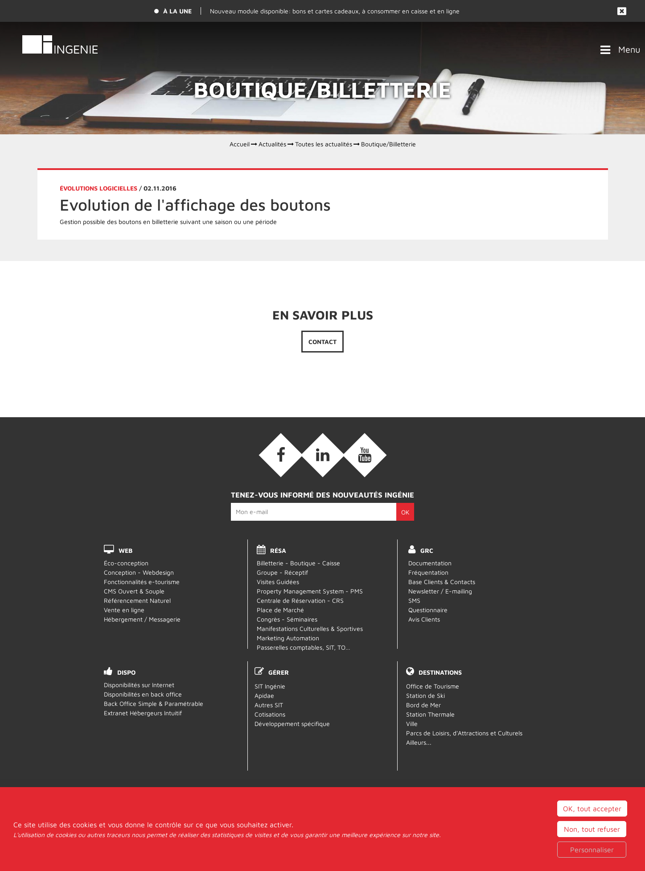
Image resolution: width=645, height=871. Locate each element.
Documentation (430, 563)
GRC (426, 550)
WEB (125, 550)
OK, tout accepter (592, 838)
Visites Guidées (278, 581)
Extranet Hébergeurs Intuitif (143, 713)
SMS (414, 600)
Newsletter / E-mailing (440, 591)
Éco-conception (126, 563)
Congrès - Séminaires (287, 619)
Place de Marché (280, 610)
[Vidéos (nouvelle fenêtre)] (364, 455)
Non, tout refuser (592, 859)
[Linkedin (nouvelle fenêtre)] (322, 455)
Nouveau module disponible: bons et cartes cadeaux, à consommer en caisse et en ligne (335, 11)
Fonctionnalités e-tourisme (142, 581)
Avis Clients (424, 619)
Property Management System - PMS (310, 591)
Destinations (440, 672)
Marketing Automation (288, 638)
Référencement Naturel (137, 600)
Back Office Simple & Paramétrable (153, 703)
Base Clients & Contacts (441, 581)
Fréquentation (428, 572)
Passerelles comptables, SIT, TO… (303, 647)
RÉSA (278, 550)
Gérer (278, 672)
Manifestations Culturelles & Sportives (310, 628)
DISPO (126, 672)
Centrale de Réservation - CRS (300, 600)
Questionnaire (428, 610)
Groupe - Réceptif (282, 572)
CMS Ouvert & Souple (134, 591)
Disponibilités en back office (143, 694)
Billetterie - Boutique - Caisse (298, 563)
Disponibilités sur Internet (139, 685)
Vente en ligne (124, 610)
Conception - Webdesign (139, 572)
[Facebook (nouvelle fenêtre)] (280, 455)
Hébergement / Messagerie (142, 619)
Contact (322, 341)
